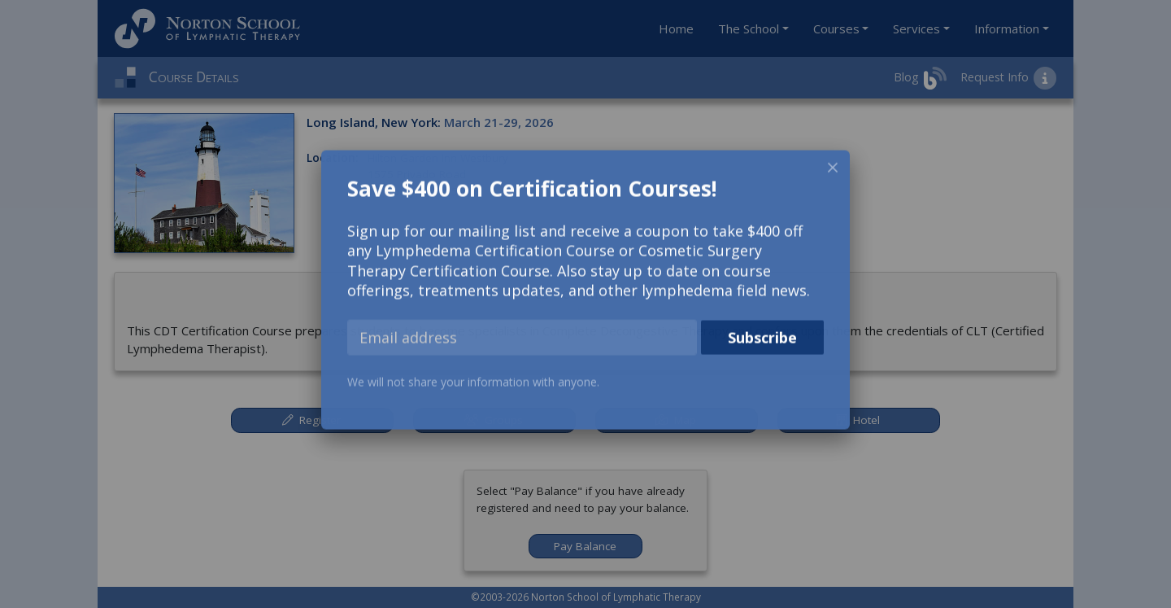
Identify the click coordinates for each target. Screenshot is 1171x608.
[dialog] (585, 292)
